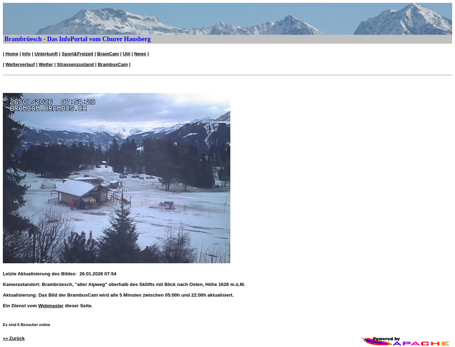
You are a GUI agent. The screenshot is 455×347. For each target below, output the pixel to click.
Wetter (46, 64)
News (140, 53)
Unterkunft (46, 53)
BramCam (108, 53)
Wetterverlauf (20, 64)
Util (126, 53)
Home (11, 53)
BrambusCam (113, 64)
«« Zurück (14, 338)
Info (26, 53)
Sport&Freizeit (77, 53)
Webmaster (51, 305)
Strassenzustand (75, 64)
